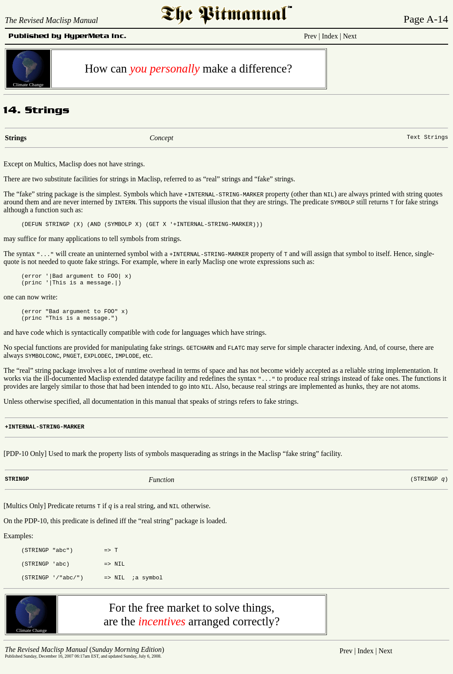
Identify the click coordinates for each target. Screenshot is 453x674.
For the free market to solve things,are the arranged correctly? (192, 625)
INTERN (125, 202)
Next (350, 36)
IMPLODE (127, 362)
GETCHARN (200, 354)
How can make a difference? (188, 68)
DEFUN (33, 225)
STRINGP (58, 225)
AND (95, 225)
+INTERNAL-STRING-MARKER (223, 194)
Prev (310, 36)
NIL (329, 194)
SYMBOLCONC (42, 362)
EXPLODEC (97, 362)
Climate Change (28, 82)
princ (33, 286)
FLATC (236, 354)
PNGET (71, 362)
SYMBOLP (342, 202)
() (84, 660)
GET (154, 225)
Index (330, 36)
